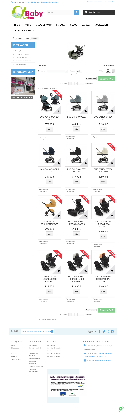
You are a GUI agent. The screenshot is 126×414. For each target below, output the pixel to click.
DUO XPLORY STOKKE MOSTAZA (49, 223)
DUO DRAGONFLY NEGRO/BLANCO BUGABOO (76, 279)
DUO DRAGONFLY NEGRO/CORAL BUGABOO (103, 279)
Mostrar (72, 71)
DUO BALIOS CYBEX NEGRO (76, 170)
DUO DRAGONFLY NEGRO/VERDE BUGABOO (49, 279)
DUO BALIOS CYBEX (76, 117)
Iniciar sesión (109, 2)
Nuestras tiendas (20, 64)
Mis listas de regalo (53, 356)
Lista (113, 71)
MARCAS (86, 24)
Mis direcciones (52, 351)
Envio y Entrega (20, 51)
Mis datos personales (54, 354)
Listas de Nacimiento (25, 30)
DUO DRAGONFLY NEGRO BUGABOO (76, 223)
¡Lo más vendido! (35, 348)
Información (20, 45)
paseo (28, 24)
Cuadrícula (108, 71)
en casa (60, 24)
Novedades (33, 345)
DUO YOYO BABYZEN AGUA (49, 118)
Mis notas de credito (54, 348)
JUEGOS (73, 24)
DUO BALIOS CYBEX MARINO (49, 170)
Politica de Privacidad (22, 54)
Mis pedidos (51, 345)
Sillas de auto (44, 24)
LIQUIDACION (101, 24)
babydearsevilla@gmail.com (101, 360)
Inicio (16, 24)
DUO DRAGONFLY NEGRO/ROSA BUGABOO (103, 224)
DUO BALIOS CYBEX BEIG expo (103, 170)
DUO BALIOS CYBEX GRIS (103, 118)
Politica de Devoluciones (23, 61)
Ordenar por (42, 71)
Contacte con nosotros (95, 2)
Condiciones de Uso (21, 57)
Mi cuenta (51, 341)
